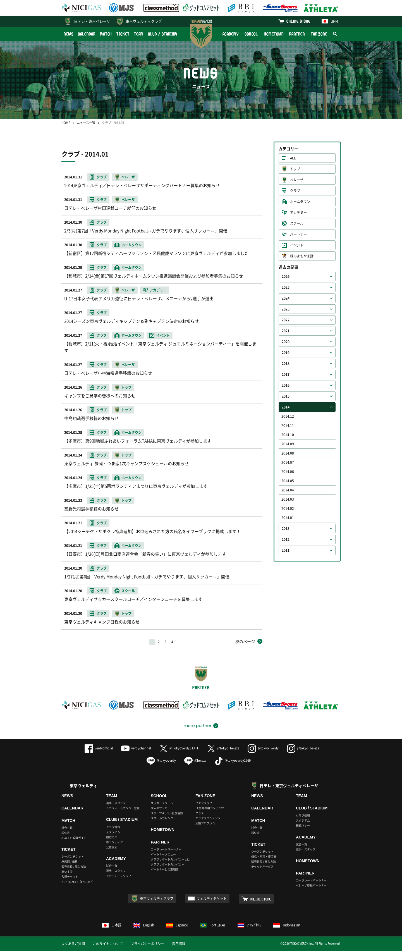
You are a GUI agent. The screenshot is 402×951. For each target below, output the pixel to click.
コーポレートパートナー (166, 849)
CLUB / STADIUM (162, 34)
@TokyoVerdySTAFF (179, 748)
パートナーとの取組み (165, 869)
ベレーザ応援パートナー (311, 885)
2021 (285, 330)
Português (213, 925)
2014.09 (287, 443)
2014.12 (287, 416)
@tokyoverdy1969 (233, 760)
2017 (285, 374)
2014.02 (287, 508)
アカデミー (298, 212)
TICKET (122, 34)
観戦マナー (113, 837)
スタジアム (113, 832)
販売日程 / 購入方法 (73, 866)
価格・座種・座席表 (263, 856)
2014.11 (287, 425)
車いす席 (67, 871)
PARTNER (297, 34)
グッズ (199, 813)
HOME (65, 122)
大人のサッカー (160, 808)
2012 (285, 539)
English (143, 925)
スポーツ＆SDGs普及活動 (167, 813)
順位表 (65, 833)
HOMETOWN (273, 34)
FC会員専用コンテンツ (209, 808)
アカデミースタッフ (118, 876)
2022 (285, 319)
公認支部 (111, 847)
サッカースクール (162, 803)
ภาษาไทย (249, 925)
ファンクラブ (203, 803)
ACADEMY (230, 34)
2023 (285, 309)
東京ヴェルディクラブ (144, 21)
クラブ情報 (113, 827)
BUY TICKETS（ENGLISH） (78, 882)
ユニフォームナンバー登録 (123, 808)
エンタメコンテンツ (208, 818)
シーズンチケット (72, 856)
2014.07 (287, 462)
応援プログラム (205, 823)
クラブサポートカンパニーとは (170, 859)
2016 (285, 385)
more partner (197, 726)
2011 (285, 550)
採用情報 (178, 943)
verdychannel (136, 748)
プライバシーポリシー (147, 943)
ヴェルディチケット (212, 898)
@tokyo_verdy (263, 748)
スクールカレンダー (163, 818)
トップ (295, 168)
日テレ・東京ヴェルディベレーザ (289, 785)
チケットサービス (262, 866)
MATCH (106, 34)
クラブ (295, 190)
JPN (330, 21)
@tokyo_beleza (223, 748)
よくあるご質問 (73, 943)
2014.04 (287, 490)
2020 (285, 341)
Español (177, 925)
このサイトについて (108, 943)
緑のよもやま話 (302, 256)
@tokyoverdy (161, 760)
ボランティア (114, 842)
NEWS (68, 34)
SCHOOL (251, 34)
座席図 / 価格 (69, 861)
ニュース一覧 (86, 122)
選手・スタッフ (116, 803)
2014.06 (287, 471)
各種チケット (69, 876)
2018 (285, 363)
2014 (285, 407)
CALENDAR (86, 34)
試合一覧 (67, 828)
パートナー (298, 234)
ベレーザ (296, 179)
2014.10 (287, 434)
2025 (285, 287)
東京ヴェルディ (83, 785)
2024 (285, 298)
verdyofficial (99, 748)
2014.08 (287, 453)
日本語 (111, 925)
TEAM (139, 34)
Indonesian (286, 925)
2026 (285, 276)
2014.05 (287, 480)
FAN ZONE (319, 34)
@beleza (195, 760)
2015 (285, 396)
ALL (293, 158)
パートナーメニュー (163, 854)
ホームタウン (300, 201)
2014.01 (287, 517)
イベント (296, 245)
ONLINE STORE (298, 21)
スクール (296, 223)
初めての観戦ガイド (74, 838)
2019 (285, 352)
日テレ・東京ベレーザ (92, 21)
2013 (285, 528)
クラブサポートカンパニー (167, 864)
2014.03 (287, 499)
